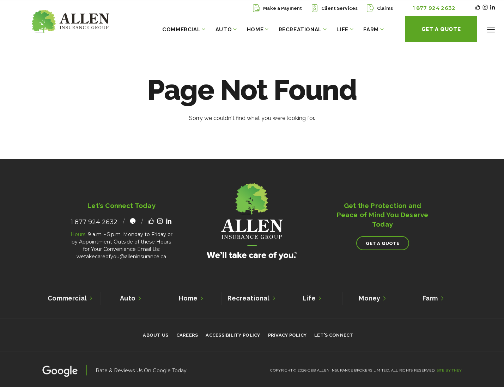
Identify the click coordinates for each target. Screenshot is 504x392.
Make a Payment (277, 8)
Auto (226, 29)
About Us (155, 336)
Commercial (183, 29)
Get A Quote (441, 29)
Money (373, 299)
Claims (379, 8)
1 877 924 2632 (434, 8)
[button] (491, 29)
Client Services (334, 8)
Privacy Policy (287, 336)
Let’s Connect (333, 336)
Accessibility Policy (233, 336)
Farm (373, 29)
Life (344, 29)
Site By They (449, 371)
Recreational (303, 29)
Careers (187, 336)
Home (257, 29)
